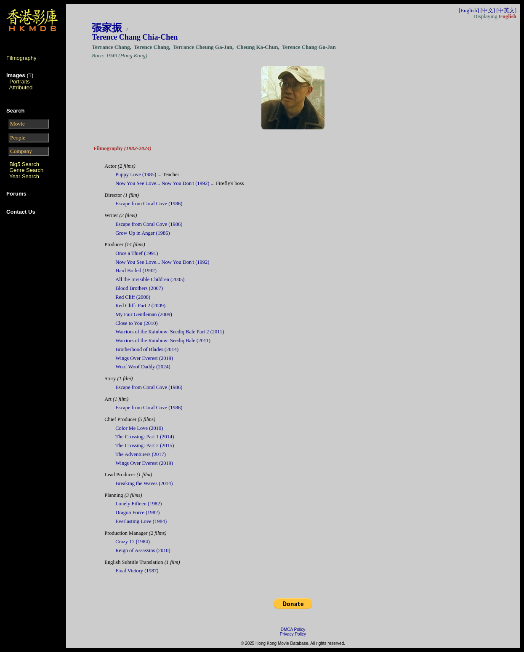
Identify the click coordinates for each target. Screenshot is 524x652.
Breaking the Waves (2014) (144, 483)
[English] (469, 10)
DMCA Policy (293, 629)
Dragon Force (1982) (137, 512)
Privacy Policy (293, 634)
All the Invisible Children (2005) (149, 279)
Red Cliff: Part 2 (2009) (140, 306)
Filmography (21, 58)
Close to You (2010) (136, 323)
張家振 (107, 27)
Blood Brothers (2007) (139, 288)
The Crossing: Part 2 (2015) (144, 445)
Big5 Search (24, 164)
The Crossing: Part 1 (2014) (144, 437)
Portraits (19, 81)
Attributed (21, 87)
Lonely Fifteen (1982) (138, 504)
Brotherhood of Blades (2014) (146, 349)
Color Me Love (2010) (139, 428)
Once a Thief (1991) (136, 253)
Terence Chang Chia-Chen (135, 37)
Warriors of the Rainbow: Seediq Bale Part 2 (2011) (169, 332)
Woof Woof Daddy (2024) (142, 367)
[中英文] (506, 10)
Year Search (24, 176)
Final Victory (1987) (136, 571)
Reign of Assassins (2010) (142, 550)
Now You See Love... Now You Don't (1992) (162, 183)
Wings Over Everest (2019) (144, 358)
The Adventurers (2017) (140, 454)
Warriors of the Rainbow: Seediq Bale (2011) (162, 340)
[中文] (487, 10)
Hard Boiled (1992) (136, 271)
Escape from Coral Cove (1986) (148, 204)
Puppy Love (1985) (135, 174)
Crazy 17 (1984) (132, 542)
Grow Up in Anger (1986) (142, 233)
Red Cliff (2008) (132, 297)
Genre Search (26, 170)
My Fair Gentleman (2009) (143, 314)
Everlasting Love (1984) (141, 521)
